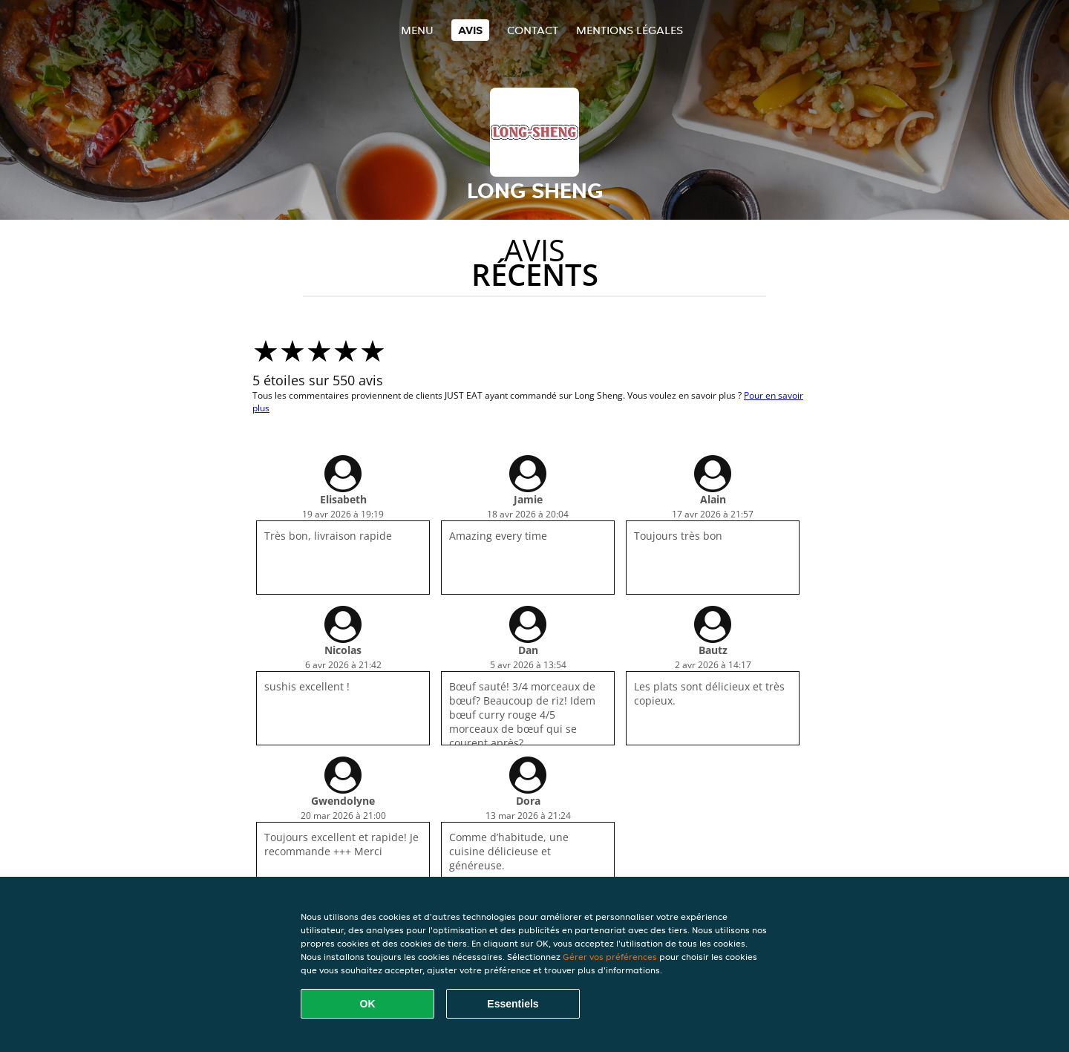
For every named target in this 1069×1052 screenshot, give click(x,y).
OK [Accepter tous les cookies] (368, 1004)
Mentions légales (629, 30)
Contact (532, 30)
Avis (470, 30)
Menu (417, 30)
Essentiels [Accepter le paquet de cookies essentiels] (512, 1004)
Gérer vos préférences (610, 956)
